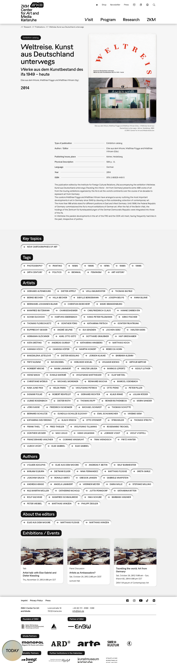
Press (126, 5)
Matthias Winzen (61, 503)
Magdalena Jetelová (39, 355)
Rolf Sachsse (34, 497)
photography (35, 266)
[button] (122, 78)
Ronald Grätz (62, 478)
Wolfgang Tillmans (85, 426)
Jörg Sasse (33, 407)
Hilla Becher (60, 297)
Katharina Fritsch (97, 323)
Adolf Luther (142, 368)
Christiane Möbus (37, 381)
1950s (75, 266)
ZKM (151, 19)
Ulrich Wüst (34, 446)
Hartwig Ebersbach (66, 317)
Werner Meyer (91, 484)
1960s (91, 266)
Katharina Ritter (127, 490)
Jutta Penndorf (99, 490)
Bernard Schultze (37, 413)
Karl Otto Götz (67, 336)
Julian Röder (140, 394)
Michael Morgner (68, 381)
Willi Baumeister (95, 291)
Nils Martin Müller (38, 490)
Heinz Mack (33, 375)
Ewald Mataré (58, 375)
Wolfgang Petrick (86, 388)
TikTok (147, 600)
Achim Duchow (36, 317)
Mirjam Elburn (35, 471)
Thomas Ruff (87, 401)
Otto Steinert (94, 420)
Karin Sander (144, 401)
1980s (123, 266)
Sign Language (141, 4)
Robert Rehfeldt (61, 394)
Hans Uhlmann (85, 433)
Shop (104, 5)
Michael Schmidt (92, 407)
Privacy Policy (36, 600)
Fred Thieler (57, 426)
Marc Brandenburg (111, 304)
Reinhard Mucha (97, 381)
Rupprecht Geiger (37, 330)
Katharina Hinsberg (91, 343)
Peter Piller (135, 388)
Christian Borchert (79, 304)
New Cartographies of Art (42, 247)
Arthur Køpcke (137, 362)
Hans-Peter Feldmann (99, 317)
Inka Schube (95, 497)
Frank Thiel (33, 426)
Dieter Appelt (68, 291)
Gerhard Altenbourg (39, 291)
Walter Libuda (89, 368)
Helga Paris (59, 388)
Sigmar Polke (34, 394)
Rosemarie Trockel (118, 426)
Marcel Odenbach (127, 381)
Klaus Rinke (116, 394)
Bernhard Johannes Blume (42, 304)
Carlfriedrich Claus (99, 310)
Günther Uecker (36, 433)
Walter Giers (137, 330)
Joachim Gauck (35, 478)
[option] (42, 560)
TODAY (12, 650)
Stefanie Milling (142, 484)
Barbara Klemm (124, 355)
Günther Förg (69, 323)
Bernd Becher (35, 297)
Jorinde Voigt (112, 433)
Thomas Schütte (121, 407)
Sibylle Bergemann (88, 297)
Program (108, 19)
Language (147, 4)
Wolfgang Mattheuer (88, 375)
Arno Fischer (129, 317)
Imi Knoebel (57, 362)
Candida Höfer (61, 349)
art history (118, 272)
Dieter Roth (64, 401)
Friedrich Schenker (61, 407)
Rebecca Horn (114, 349)
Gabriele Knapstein (117, 478)
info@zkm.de (78, 611)
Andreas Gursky (61, 343)
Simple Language (134, 4)
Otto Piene (113, 388)
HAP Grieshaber (127, 336)
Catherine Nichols (69, 490)
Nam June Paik (35, 388)
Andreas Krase (35, 484)
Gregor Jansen (88, 478)
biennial (76, 272)
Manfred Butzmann (38, 310)
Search (154, 4)
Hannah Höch (35, 349)
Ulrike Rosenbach (37, 401)
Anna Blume (141, 297)
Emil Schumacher (107, 413)
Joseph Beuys (116, 297)
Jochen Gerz (113, 330)
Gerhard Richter (90, 394)
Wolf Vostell (138, 433)
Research (131, 19)
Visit (89, 19)
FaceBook (127, 600)
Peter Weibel (34, 503)
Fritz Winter (128, 439)
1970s (106, 266)
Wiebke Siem (135, 413)
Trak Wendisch (102, 439)
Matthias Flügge (117, 471)
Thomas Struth (143, 420)
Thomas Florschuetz (39, 323)
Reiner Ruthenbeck (116, 401)
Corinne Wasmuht (73, 439)
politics (57, 272)
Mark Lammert (62, 368)
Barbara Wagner (121, 497)
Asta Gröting (34, 343)
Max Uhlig (61, 433)
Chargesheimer (69, 310)
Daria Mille (116, 484)
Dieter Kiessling (70, 355)
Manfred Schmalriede (65, 497)
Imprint (24, 600)
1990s (138, 266)
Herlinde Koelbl (83, 362)
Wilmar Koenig (110, 362)
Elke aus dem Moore (67, 465)
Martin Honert (87, 349)
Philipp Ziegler (89, 503)
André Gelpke (65, 330)
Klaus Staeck (69, 420)
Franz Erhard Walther (40, 439)
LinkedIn (154, 600)
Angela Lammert (63, 484)
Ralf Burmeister (127, 465)
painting (57, 266)
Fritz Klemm (34, 362)
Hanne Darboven (130, 310)
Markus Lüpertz (116, 368)
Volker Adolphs (36, 465)
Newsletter (115, 5)
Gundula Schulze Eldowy (72, 413)
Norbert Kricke (35, 368)
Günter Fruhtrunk (128, 323)
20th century (34, 272)
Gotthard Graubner (97, 336)
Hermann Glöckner (38, 336)
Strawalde (118, 420)
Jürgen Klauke (97, 355)
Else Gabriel (58, 446)
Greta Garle (143, 471)
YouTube (141, 600)
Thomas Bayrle (124, 291)
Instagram (134, 600)
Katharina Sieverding (39, 420)
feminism (96, 272)
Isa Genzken (89, 330)
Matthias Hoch (121, 343)
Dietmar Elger (62, 471)
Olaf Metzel (118, 375)
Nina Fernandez (89, 471)
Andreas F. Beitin (98, 465)
